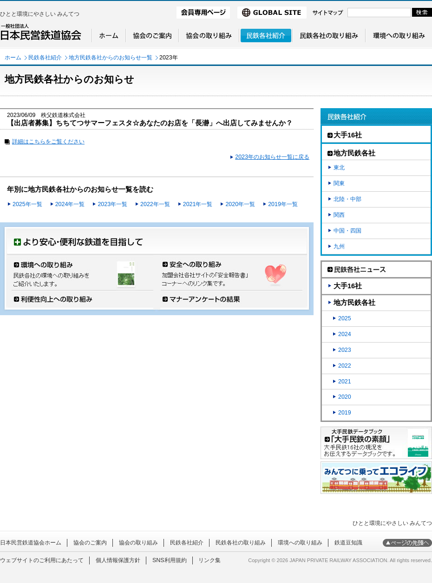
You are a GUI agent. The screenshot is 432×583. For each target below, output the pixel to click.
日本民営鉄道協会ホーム (30, 542)
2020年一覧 (240, 204)
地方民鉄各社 (354, 302)
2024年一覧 (70, 204)
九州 (339, 246)
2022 (344, 366)
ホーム (13, 57)
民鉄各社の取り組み (241, 542)
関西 (339, 215)
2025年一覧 (27, 204)
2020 (344, 397)
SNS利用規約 (169, 560)
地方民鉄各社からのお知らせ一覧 (110, 57)
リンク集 (209, 560)
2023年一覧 (112, 204)
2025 (344, 318)
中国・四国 (347, 230)
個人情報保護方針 (118, 560)
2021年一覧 (198, 204)
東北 (339, 167)
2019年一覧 (283, 204)
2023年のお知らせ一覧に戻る (272, 157)
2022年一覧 (155, 204)
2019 (344, 412)
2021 (344, 381)
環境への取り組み (300, 542)
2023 (344, 350)
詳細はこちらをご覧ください (48, 141)
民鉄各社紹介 (45, 57)
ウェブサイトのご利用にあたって (42, 560)
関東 (339, 183)
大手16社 (348, 286)
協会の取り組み (138, 542)
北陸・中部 (347, 199)
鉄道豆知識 (348, 542)
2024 (344, 334)
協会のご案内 (90, 542)
